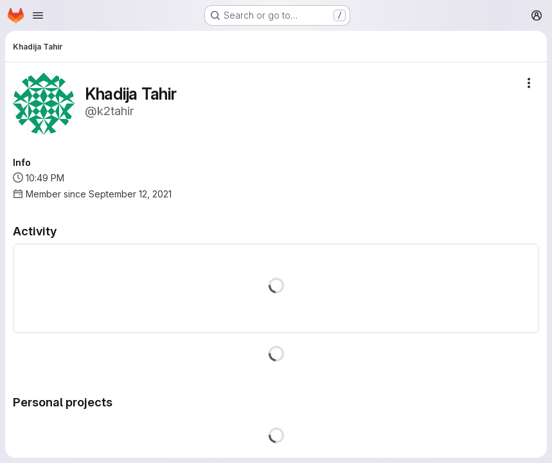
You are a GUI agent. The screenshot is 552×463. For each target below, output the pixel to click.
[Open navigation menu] (38, 15)
